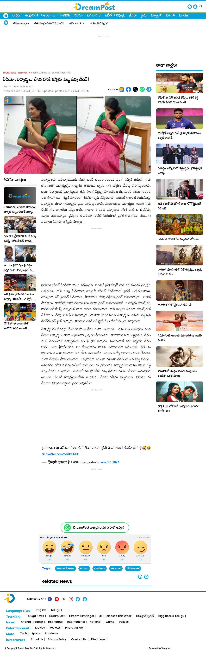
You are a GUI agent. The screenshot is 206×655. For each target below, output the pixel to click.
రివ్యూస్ (120, 15)
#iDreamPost (77, 23)
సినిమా (78, 15)
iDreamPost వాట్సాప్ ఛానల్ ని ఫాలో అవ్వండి (98, 527)
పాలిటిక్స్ (64, 15)
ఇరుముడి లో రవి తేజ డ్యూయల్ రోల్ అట (178, 239)
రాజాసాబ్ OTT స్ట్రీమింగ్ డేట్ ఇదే (174, 305)
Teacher (116, 568)
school (84, 568)
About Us (37, 639)
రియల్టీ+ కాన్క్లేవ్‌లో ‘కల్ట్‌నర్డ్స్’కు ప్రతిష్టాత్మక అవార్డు (180, 170)
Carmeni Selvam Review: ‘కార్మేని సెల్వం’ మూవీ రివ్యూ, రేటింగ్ (20, 209)
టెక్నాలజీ (156, 15)
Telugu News (9, 72)
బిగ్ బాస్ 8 (93, 15)
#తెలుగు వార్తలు (21, 23)
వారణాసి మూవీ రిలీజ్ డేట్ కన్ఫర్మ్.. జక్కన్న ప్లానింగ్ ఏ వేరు (180, 272)
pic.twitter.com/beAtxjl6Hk (59, 454)
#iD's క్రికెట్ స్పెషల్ (99, 23)
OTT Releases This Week (115, 616)
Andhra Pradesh (32, 622)
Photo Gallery (74, 628)
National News (65, 568)
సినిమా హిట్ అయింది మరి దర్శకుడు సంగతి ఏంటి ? (180, 338)
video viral (133, 568)
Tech (23, 634)
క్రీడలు (133, 15)
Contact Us (78, 639)
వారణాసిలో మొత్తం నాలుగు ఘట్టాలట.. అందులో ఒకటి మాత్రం (177, 373)
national (22, 72)
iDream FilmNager (81, 616)
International (76, 622)
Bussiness (51, 634)
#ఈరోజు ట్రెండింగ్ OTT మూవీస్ (49, 23)
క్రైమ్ (143, 15)
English (184, 15)
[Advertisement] (103, 45)
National (95, 622)
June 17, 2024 (109, 462)
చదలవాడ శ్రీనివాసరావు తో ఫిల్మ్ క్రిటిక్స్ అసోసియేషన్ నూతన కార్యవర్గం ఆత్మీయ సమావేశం (20, 238)
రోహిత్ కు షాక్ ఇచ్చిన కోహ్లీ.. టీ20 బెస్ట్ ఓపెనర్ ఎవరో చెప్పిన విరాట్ (178, 100)
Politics (124, 622)
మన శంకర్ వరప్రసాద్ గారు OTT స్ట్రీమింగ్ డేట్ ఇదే (179, 206)
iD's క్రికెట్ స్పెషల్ (145, 616)
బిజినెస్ (170, 15)
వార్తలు (16, 15)
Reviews (55, 628)
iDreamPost (57, 616)
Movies (40, 628)
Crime (110, 622)
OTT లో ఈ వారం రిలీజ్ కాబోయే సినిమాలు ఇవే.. (16, 326)
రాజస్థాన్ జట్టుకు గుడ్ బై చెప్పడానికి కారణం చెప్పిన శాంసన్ (179, 135)
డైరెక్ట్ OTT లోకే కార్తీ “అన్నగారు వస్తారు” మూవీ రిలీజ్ (178, 408)
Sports (36, 634)
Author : (18, 86)
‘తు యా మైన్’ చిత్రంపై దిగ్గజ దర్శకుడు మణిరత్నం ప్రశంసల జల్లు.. (19, 267)
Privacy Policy (57, 639)
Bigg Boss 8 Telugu (171, 616)
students (99, 568)
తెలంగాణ (49, 15)
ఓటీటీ (108, 15)
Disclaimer (98, 639)
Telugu (55, 610)
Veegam (165, 648)
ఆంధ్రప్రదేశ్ (32, 15)
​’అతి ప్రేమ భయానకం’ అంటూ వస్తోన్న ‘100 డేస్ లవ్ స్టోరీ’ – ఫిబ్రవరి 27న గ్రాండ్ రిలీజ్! (19, 296)
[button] (146, 577)
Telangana (55, 622)
